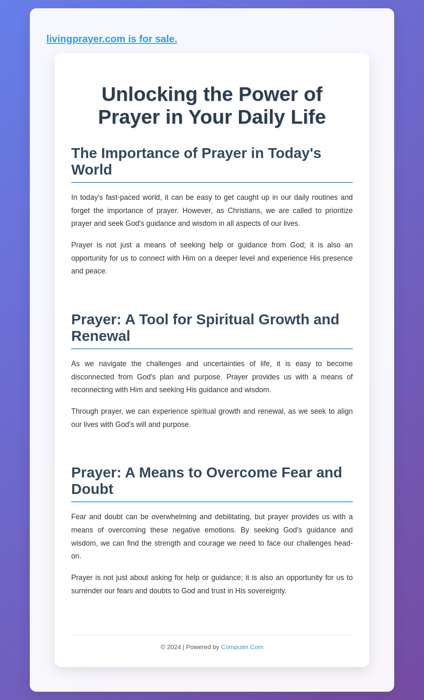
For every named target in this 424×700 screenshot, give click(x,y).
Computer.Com (242, 646)
